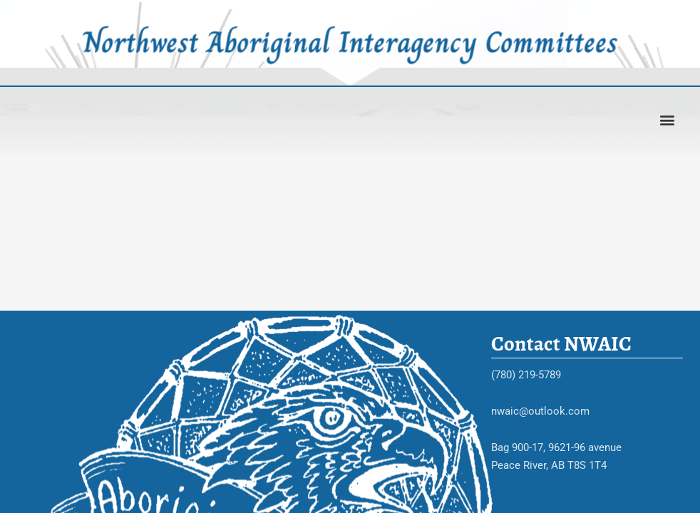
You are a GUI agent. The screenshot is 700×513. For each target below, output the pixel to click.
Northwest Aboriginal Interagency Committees (349, 42)
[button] (667, 120)
